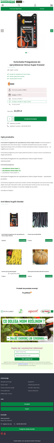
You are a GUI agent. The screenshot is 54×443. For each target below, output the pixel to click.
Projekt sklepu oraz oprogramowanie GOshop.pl (27, 441)
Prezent (14, 95)
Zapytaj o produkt (15, 123)
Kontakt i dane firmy (33, 388)
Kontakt (42, 9)
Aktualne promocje (6, 382)
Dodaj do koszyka (30, 119)
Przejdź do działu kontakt (27, 429)
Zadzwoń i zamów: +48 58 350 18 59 (20, 126)
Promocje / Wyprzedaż (16, 9)
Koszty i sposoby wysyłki (7, 388)
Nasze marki (4, 385)
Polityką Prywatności (23, 364)
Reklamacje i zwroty (6, 393)
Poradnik (27, 404)
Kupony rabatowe (33, 390)
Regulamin (31, 382)
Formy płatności (5, 390)
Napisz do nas (7, 424)
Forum (27, 409)
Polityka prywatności (34, 385)
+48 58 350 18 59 (21, 424)
